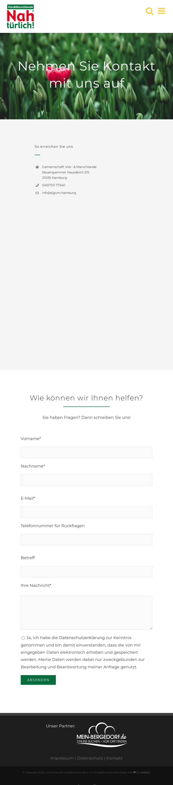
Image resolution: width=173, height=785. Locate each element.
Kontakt (114, 758)
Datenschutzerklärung (82, 637)
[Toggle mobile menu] (162, 11)
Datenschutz (90, 758)
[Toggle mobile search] (149, 11)
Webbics (145, 772)
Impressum (62, 758)
